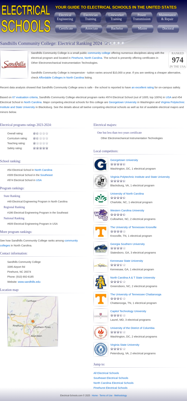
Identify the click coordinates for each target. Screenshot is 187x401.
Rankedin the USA (178, 60)
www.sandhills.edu (29, 281)
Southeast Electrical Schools (111, 377)
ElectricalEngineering (65, 17)
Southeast (46, 174)
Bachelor (117, 28)
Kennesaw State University (126, 260)
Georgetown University (123, 102)
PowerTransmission (141, 17)
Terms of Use (106, 395)
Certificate (66, 28)
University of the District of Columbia (132, 327)
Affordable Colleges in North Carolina (61, 77)
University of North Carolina (127, 193)
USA (168, 97)
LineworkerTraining (116, 17)
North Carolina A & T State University (132, 277)
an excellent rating (142, 87)
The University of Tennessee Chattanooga (135, 294)
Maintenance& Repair (167, 17)
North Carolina (93, 57)
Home (95, 395)
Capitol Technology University (128, 311)
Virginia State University (124, 344)
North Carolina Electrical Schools (113, 382)
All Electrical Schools (106, 373)
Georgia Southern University (127, 243)
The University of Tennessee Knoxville (133, 227)
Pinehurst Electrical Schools (110, 387)
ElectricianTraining (90, 17)
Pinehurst (77, 57)
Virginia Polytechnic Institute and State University (140, 176)
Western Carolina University (127, 210)
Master (142, 28)
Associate (91, 28)
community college (99, 52)
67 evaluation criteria (25, 97)
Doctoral (168, 28)
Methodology (120, 395)
